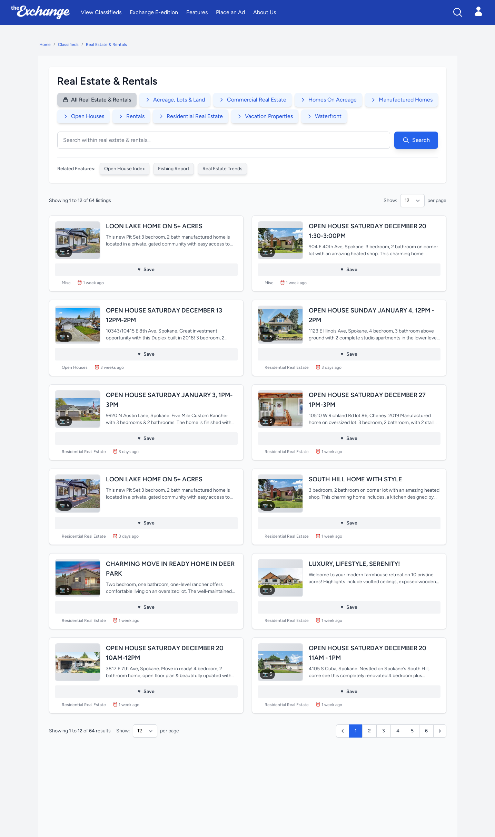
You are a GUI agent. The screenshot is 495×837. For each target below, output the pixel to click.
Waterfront (324, 116)
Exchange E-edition (154, 12)
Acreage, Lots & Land (175, 99)
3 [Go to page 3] (383, 731)
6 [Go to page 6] (426, 731)
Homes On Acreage (328, 99)
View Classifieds (101, 12)
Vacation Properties (265, 116)
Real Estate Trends (222, 169)
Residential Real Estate (190, 116)
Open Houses (83, 116)
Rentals (131, 116)
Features (197, 12)
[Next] (439, 731)
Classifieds (68, 44)
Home (45, 44)
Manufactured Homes (401, 99)
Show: (390, 200)
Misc (66, 282)
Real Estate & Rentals (106, 44)
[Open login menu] (478, 11)
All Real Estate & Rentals (97, 99)
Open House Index (124, 169)
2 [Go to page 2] (369, 731)
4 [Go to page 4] (397, 731)
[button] (342, 731)
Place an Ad (230, 12)
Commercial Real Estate (252, 99)
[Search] (458, 12)
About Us (264, 12)
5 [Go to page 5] (412, 731)
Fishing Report (173, 169)
